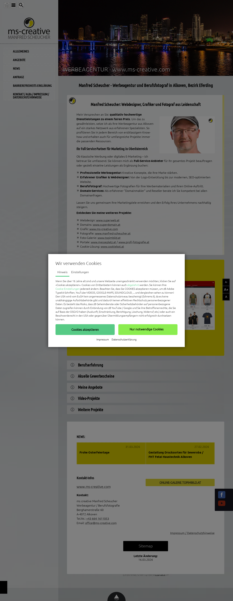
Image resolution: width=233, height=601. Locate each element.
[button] (85, 329)
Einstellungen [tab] (80, 272)
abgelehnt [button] (133, 285)
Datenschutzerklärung (124, 339)
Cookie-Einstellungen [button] (68, 288)
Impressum (102, 339)
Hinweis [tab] (62, 272)
